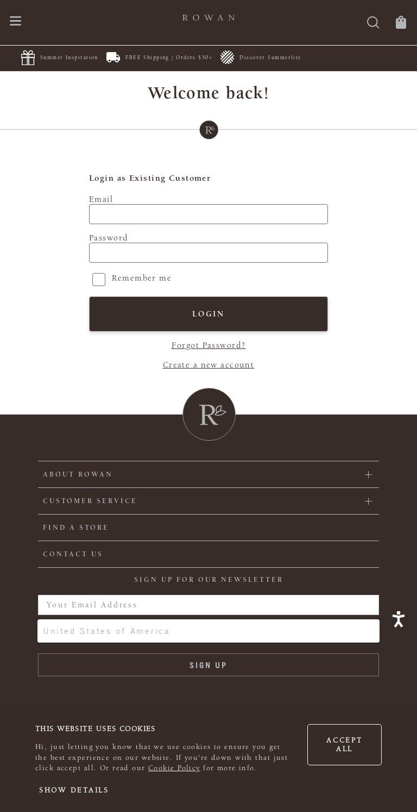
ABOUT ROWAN (78, 474)
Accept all (344, 744)
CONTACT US (73, 554)
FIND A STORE (76, 527)
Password (108, 238)
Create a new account (209, 365)
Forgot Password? (209, 345)
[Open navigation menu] (15, 22)
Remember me (142, 278)
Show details (74, 790)
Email (101, 199)
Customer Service (90, 501)
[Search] (373, 23)
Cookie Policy (174, 768)
